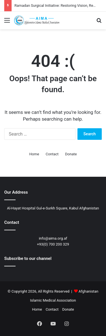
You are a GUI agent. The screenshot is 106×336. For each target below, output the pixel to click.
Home (34, 154)
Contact (52, 154)
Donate (71, 154)
